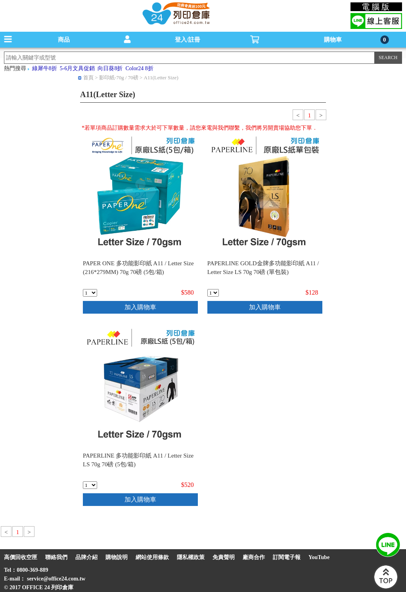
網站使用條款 (152, 557)
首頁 (88, 77)
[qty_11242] (90, 293)
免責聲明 (224, 557)
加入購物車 (140, 307)
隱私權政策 (191, 557)
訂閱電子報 (287, 557)
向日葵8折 (110, 68)
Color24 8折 (139, 68)
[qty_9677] (213, 293)
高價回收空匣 (20, 557)
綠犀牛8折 (44, 68)
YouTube (318, 557)
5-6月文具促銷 (77, 68)
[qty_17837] (90, 485)
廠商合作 (254, 557)
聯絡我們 (56, 557)
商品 (64, 39)
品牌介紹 (86, 557)
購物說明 (116, 557)
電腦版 (376, 6)
